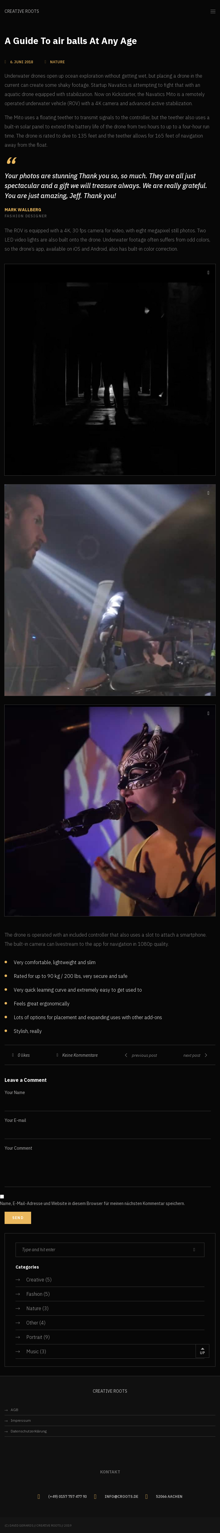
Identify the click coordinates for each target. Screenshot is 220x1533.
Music (32, 1351)
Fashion (34, 1294)
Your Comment (18, 1148)
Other (32, 1323)
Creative (35, 1280)
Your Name (15, 1092)
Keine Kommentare (80, 1055)
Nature (33, 1308)
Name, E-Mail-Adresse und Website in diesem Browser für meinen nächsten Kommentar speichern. (92, 1203)
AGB (14, 1409)
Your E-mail (15, 1120)
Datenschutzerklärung (29, 1431)
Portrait (34, 1337)
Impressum (21, 1420)
